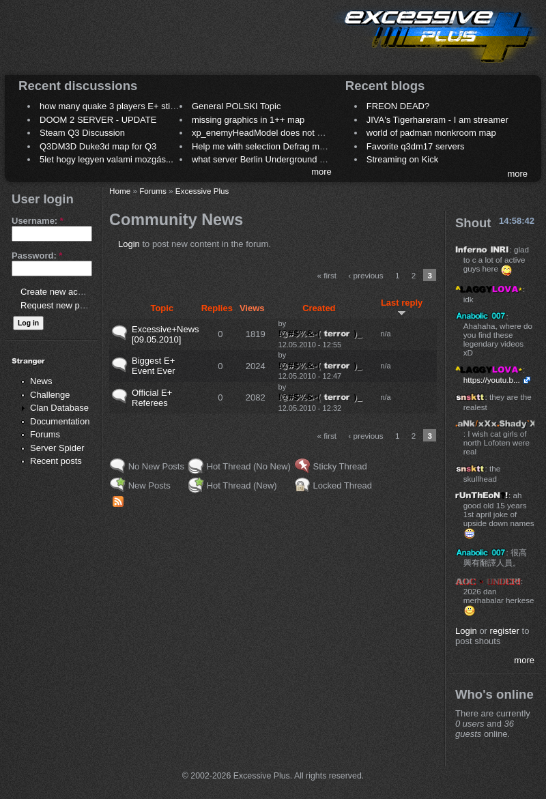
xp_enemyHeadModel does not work (264, 133)
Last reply (401, 307)
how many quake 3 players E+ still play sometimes (139, 106)
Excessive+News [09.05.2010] (165, 334)
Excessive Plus (202, 190)
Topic (161, 308)
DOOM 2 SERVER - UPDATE (98, 120)
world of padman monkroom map (431, 133)
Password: (37, 255)
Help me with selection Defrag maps (263, 146)
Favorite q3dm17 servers (416, 146)
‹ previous (365, 275)
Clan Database (59, 408)
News (41, 381)
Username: (37, 221)
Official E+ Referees (152, 398)
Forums (45, 434)
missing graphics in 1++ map (248, 120)
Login (129, 244)
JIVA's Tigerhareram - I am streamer (437, 120)
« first (327, 275)
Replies (217, 308)
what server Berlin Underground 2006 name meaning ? (300, 159)
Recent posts (56, 461)
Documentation (59, 421)
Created (318, 308)
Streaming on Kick (403, 159)
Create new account (60, 292)
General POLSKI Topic (236, 106)
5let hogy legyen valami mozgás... (106, 159)
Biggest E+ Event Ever (153, 365)
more (321, 171)
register (504, 631)
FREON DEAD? (398, 106)
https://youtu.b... (491, 379)
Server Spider (57, 448)
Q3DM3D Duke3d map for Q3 (98, 146)
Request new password (66, 305)
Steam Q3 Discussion (82, 133)
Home (119, 190)
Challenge (50, 395)
